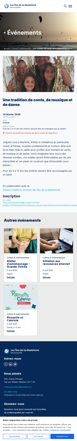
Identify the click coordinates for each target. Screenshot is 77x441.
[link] (31, 190)
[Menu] (70, 6)
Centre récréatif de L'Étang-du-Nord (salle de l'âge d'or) (30, 133)
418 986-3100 (10, 392)
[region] (38, 429)
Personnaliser (14, 436)
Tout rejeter (38, 436)
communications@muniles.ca (17, 387)
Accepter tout (62, 436)
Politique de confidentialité (60, 430)
